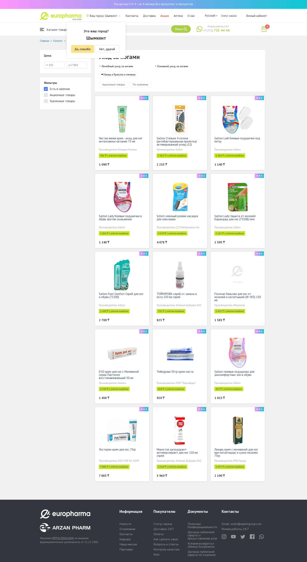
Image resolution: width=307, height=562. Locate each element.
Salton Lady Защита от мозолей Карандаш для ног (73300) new (235, 218)
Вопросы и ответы (166, 544)
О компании (127, 529)
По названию (140, 85)
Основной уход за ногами (172, 66)
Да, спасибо (82, 49)
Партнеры (126, 549)
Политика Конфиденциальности (202, 525)
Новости (125, 524)
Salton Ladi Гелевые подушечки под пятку (237, 140)
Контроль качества (166, 549)
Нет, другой (107, 49)
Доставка (149, 16)
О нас (191, 16)
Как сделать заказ (166, 539)
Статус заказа (229, 15)
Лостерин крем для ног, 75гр (117, 450)
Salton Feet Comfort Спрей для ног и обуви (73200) (121, 296)
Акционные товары (113, 85)
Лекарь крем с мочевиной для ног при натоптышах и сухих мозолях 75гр (236, 453)
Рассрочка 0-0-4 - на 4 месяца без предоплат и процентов (153, 4)
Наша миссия (128, 544)
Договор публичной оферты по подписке (202, 553)
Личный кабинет (256, 16)
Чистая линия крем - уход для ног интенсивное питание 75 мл (120, 140)
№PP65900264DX (63, 538)
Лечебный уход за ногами (117, 66)
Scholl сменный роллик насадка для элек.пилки (177, 218)
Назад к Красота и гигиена (119, 75)
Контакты (132, 16)
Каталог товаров (55, 29)
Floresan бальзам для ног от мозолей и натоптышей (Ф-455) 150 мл (237, 298)
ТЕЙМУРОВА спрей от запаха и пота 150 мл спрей (177, 296)
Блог (157, 554)
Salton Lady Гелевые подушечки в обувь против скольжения (120, 218)
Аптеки (178, 16)
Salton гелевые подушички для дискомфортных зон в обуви (234, 374)
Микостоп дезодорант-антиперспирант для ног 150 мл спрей (177, 453)
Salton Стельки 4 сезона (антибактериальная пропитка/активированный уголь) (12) (177, 142)
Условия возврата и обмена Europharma (201, 544)
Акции (164, 16)
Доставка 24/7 (164, 529)
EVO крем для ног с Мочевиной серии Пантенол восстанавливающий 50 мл (119, 376)
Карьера (125, 539)
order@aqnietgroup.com (246, 524)
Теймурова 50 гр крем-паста (175, 372)
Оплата (158, 534)
